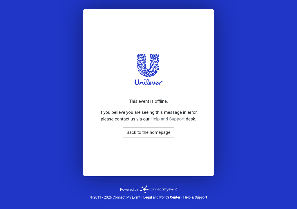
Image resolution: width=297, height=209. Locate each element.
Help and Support (167, 119)
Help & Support (195, 197)
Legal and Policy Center (161, 197)
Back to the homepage (148, 132)
